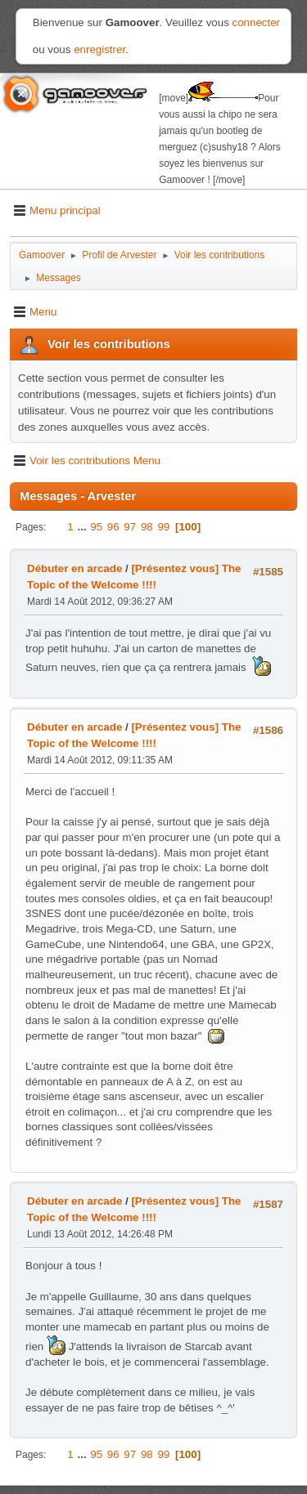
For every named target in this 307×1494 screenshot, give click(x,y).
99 (163, 527)
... (83, 527)
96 (113, 527)
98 (147, 527)
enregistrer (99, 49)
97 (130, 527)
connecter (257, 22)
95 (96, 527)
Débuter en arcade (74, 568)
